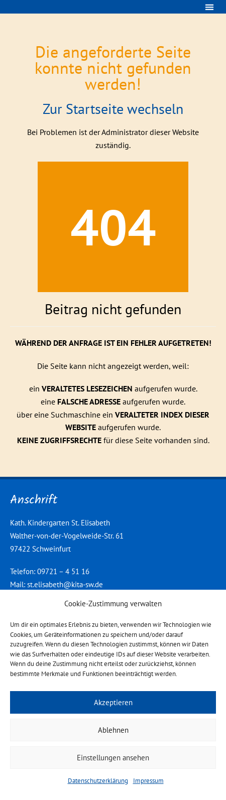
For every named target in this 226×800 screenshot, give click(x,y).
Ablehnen (113, 730)
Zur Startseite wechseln (113, 108)
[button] (209, 7)
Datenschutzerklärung (98, 780)
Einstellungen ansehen (113, 757)
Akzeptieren (113, 702)
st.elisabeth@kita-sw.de (65, 584)
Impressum (148, 780)
